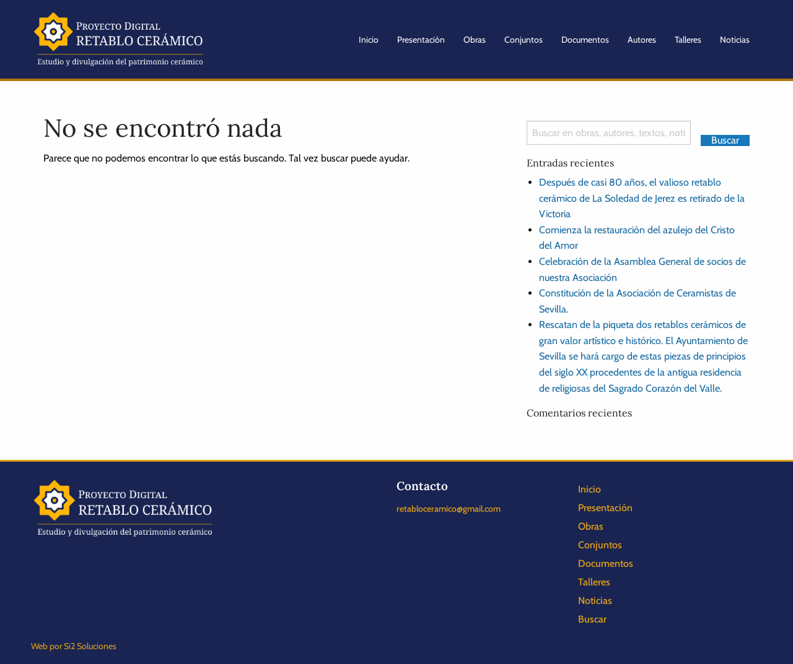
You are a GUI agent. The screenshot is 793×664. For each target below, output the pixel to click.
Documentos (585, 39)
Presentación (421, 39)
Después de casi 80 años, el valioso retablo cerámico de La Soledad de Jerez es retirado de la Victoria (642, 198)
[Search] (609, 133)
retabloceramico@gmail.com (448, 508)
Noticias (735, 39)
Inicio (369, 39)
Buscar (592, 619)
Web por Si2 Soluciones (73, 646)
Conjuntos (523, 39)
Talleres (688, 39)
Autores (642, 39)
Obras (474, 39)
